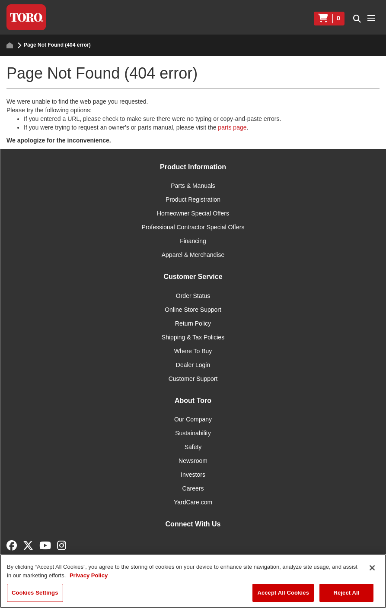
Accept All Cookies (283, 592)
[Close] (372, 567)
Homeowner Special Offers (193, 213)
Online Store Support (193, 309)
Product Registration (193, 199)
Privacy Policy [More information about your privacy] (89, 575)
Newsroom (193, 460)
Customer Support (193, 378)
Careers (193, 488)
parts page (232, 127)
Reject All (346, 592)
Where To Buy (193, 351)
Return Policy (193, 323)
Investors (193, 474)
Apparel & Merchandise (193, 254)
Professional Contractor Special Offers (193, 227)
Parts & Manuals (193, 185)
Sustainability (193, 433)
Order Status (193, 295)
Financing (193, 241)
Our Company (193, 419)
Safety (193, 446)
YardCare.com (193, 502)
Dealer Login (193, 364)
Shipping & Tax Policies (193, 337)
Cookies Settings (35, 592)
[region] (193, 581)
